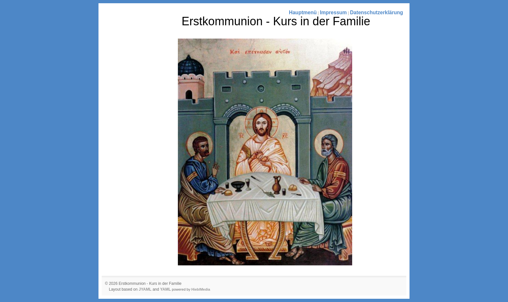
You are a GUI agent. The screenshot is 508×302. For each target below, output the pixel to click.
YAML (165, 289)
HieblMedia (200, 289)
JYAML (145, 289)
